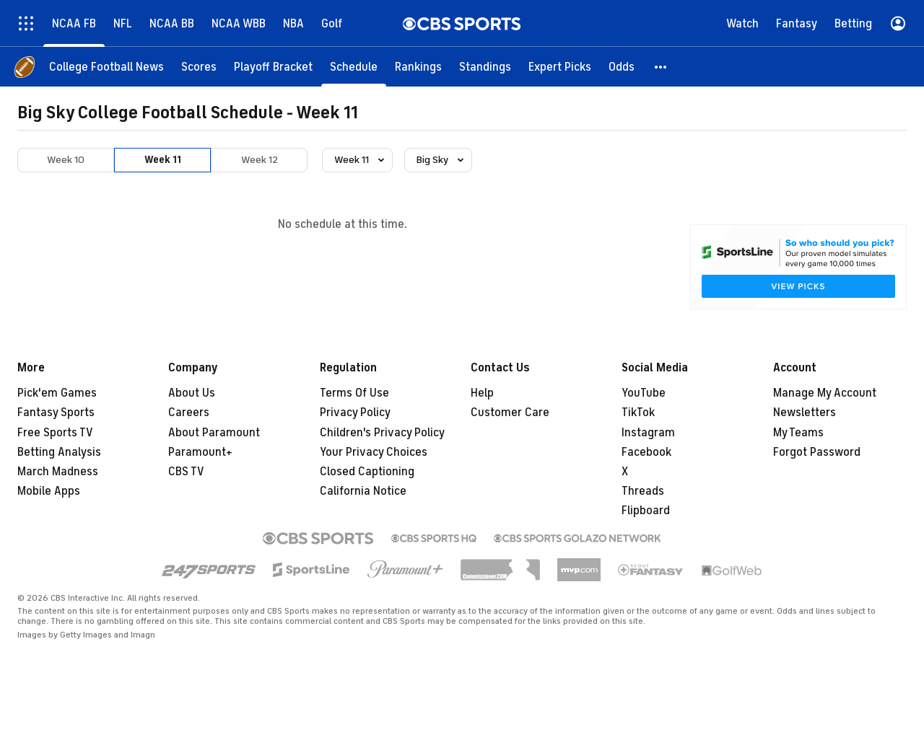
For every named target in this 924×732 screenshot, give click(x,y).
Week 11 (162, 160)
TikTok (638, 412)
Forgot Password (816, 452)
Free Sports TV (55, 432)
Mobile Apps (48, 491)
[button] (661, 67)
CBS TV (186, 471)
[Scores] (199, 67)
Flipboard (646, 510)
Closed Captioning (367, 471)
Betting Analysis (59, 452)
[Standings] (485, 67)
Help (482, 393)
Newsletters (804, 412)
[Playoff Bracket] (273, 67)
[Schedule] (353, 67)
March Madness (57, 471)
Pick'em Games (57, 393)
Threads (643, 491)
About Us (191, 393)
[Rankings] (418, 67)
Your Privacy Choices (373, 452)
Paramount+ (200, 452)
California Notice (363, 491)
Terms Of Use (354, 393)
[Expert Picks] (560, 67)
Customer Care (510, 412)
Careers (188, 412)
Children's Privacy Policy (382, 432)
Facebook (646, 452)
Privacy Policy (355, 412)
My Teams (798, 432)
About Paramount (214, 432)
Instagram (648, 432)
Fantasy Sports (56, 412)
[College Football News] (106, 67)
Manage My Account (824, 393)
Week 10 (65, 160)
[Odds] (621, 67)
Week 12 (259, 160)
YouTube (644, 393)
